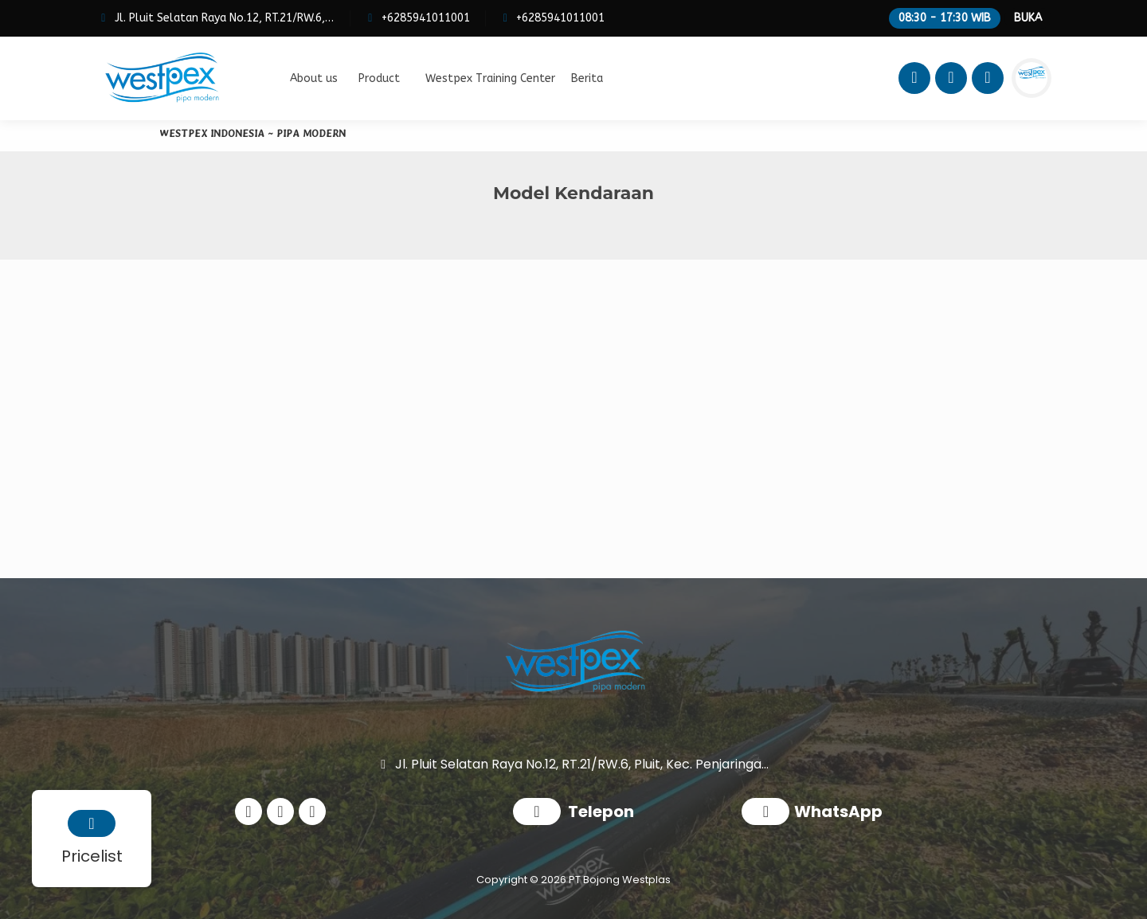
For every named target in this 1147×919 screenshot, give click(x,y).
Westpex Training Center (490, 78)
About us (314, 78)
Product (379, 78)
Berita (587, 78)
